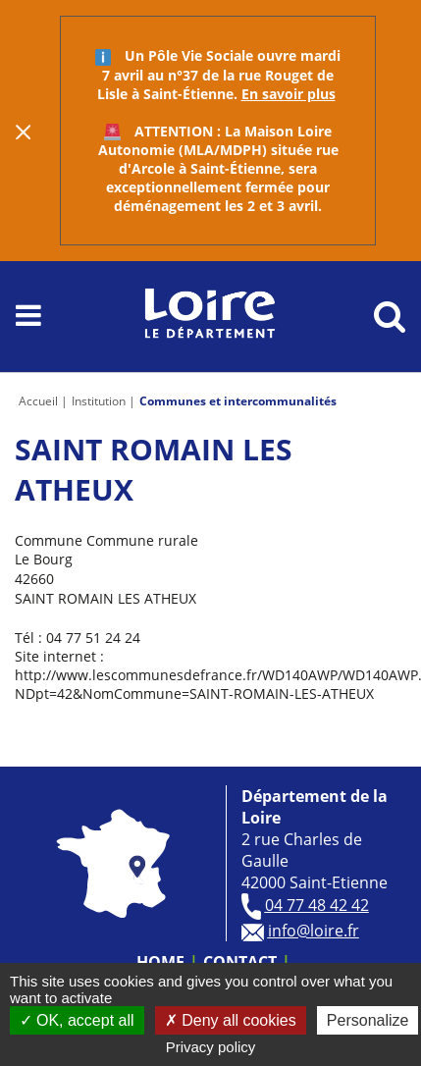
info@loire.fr (313, 930)
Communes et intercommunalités (238, 401)
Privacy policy (211, 1047)
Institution (99, 401)
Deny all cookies (230, 1020)
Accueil (38, 401)
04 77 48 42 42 (317, 905)
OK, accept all (77, 1020)
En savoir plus (288, 93)
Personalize (368, 1020)
